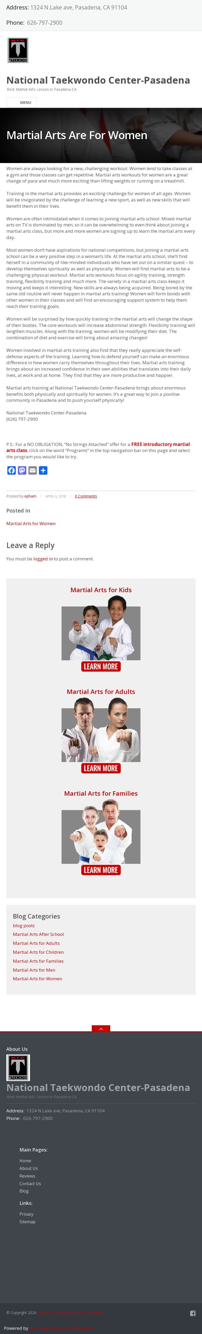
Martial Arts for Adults (101, 691)
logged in (43, 559)
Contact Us (30, 1183)
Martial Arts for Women (30, 523)
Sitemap (27, 1222)
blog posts (24, 925)
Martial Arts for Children (38, 952)
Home (25, 1161)
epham (30, 496)
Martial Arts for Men (34, 970)
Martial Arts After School (38, 934)
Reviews (27, 1176)
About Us (28, 1168)
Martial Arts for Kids (101, 589)
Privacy (26, 1214)
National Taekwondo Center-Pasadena (70, 1312)
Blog (24, 1191)
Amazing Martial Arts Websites (61, 1328)
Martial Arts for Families (101, 793)
